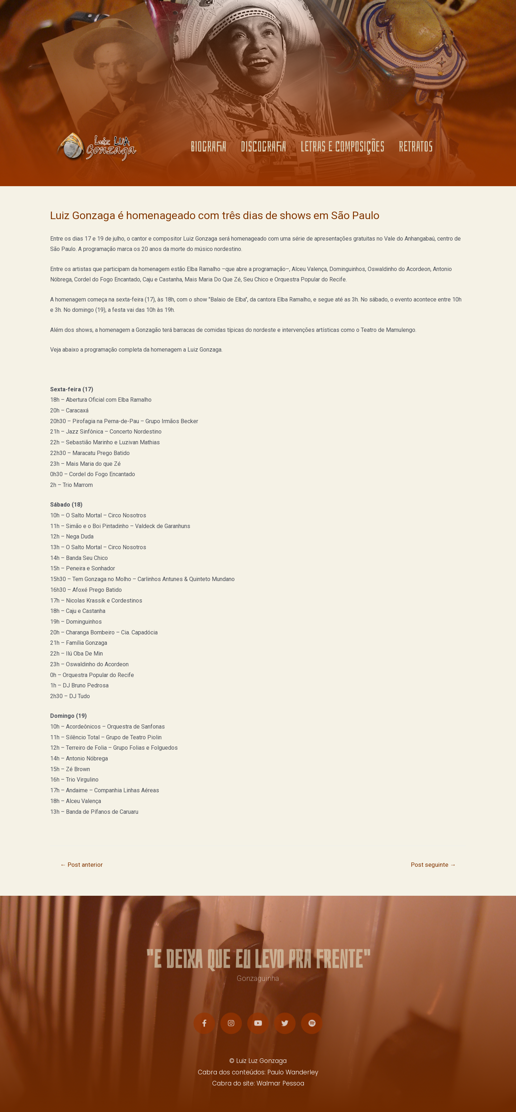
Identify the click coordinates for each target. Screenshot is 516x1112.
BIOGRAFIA (208, 149)
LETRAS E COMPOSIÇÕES (342, 149)
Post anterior (81, 864)
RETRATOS (416, 149)
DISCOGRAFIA (263, 149)
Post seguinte (433, 864)
